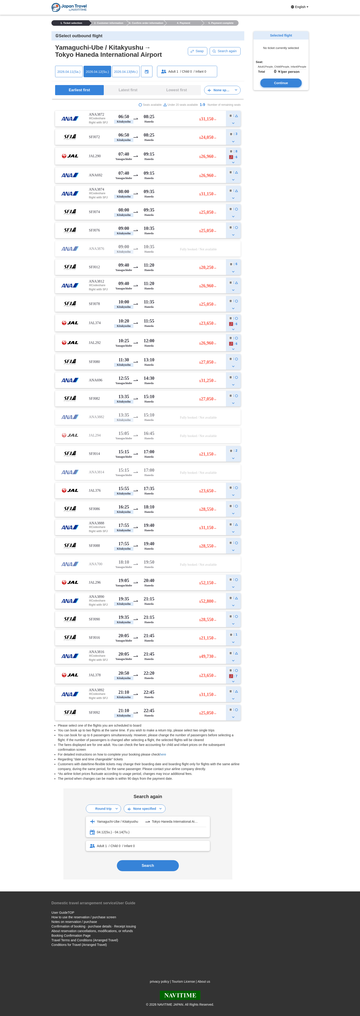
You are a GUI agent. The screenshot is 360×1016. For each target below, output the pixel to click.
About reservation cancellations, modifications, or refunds (92, 931)
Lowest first (176, 90)
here (163, 754)
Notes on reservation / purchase (74, 922)
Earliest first (79, 90)
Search (148, 866)
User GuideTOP (62, 912)
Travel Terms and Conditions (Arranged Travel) (84, 940)
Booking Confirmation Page (70, 935)
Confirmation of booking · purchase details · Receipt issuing (93, 926)
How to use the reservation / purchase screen (83, 917)
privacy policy (159, 981)
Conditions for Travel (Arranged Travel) (79, 945)
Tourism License (183, 981)
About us (203, 981)
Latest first (128, 90)
